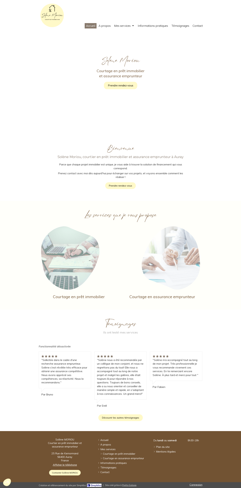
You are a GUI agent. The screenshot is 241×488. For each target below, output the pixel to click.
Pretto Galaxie (129, 485)
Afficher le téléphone (65, 464)
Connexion (196, 484)
